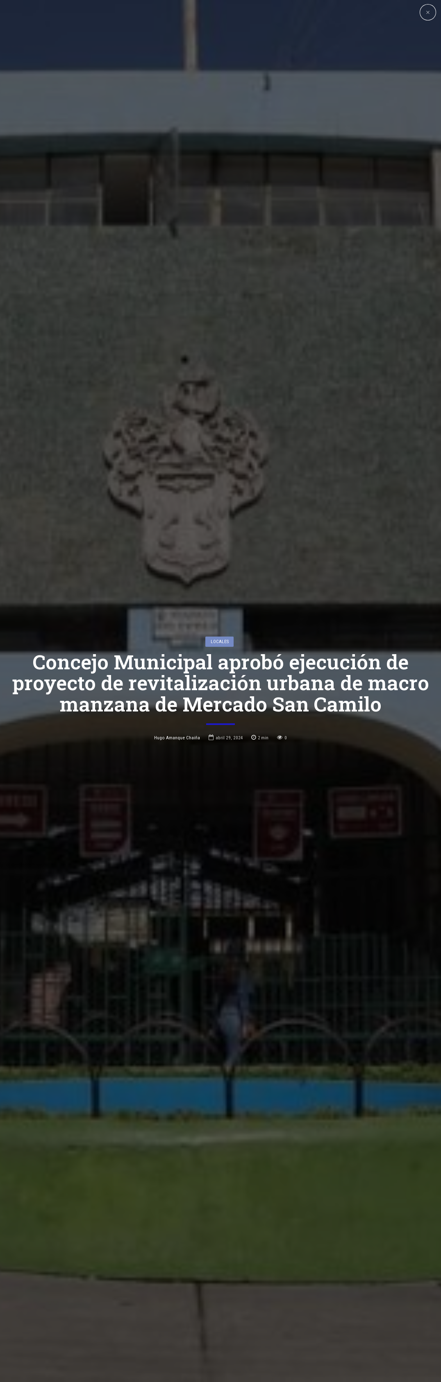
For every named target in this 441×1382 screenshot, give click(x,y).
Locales (220, 608)
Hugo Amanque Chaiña (177, 704)
